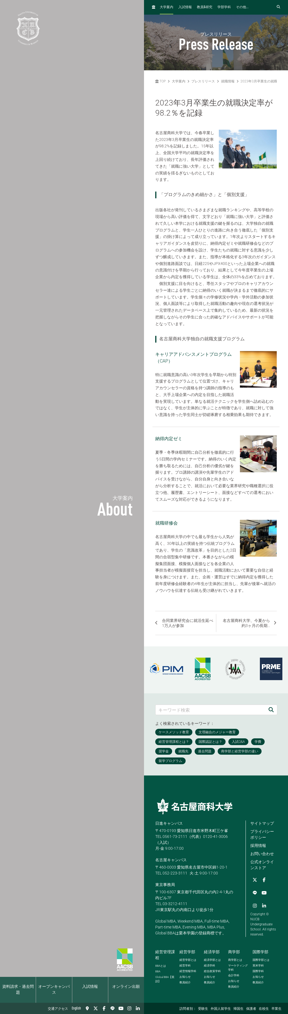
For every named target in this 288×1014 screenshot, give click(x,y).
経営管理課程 (165, 954)
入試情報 (90, 987)
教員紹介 (185, 981)
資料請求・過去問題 (18, 990)
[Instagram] (129, 1008)
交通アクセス (58, 1009)
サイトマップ (262, 823)
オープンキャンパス (54, 990)
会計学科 (233, 974)
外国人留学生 (221, 1009)
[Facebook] (104, 1008)
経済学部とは (212, 959)
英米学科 (258, 964)
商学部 (234, 951)
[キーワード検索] (210, 710)
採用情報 (258, 845)
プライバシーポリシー (262, 834)
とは (160, 964)
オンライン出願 (126, 987)
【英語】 (164, 978)
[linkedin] (138, 1008)
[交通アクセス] (87, 1008)
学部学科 (224, 7)
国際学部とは (261, 959)
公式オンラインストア (262, 865)
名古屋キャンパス (171, 860)
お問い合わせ (262, 853)
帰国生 (238, 1009)
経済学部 (212, 951)
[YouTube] (121, 1008)
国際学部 (260, 951)
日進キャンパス (169, 823)
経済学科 (209, 964)
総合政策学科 (212, 970)
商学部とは (235, 959)
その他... (242, 7)
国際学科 (258, 970)
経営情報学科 (187, 970)
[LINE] (112, 1008)
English (76, 1008)
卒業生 (276, 1009)
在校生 (264, 1009)
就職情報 (228, 81)
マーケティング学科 (238, 966)
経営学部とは (187, 959)
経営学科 (185, 964)
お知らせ (185, 975)
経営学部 (187, 951)
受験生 (203, 1009)
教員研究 (204, 7)
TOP (160, 81)
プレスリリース (203, 81)
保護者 (251, 1009)
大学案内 (166, 7)
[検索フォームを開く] (278, 7)
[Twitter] (95, 1008)
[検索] (271, 710)
